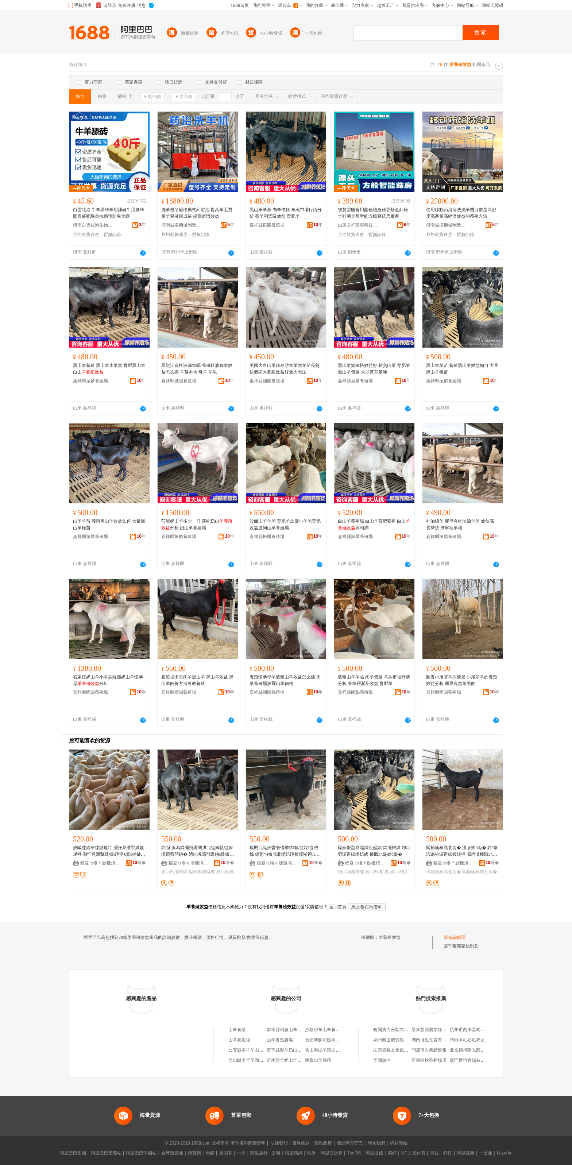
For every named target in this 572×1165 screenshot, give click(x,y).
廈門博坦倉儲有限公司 (472, 1060)
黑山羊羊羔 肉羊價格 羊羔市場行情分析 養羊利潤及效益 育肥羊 (286, 213)
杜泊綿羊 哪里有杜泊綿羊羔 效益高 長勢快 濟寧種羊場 (460, 524)
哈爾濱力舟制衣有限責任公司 (401, 1029)
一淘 (241, 1153)
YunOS (354, 1153)
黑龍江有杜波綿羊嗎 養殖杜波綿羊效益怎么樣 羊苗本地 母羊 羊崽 (196, 369)
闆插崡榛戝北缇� (479, 871)
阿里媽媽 (293, 1153)
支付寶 (418, 1153)
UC (404, 1153)
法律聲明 (279, 1143)
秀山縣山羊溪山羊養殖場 (329, 1050)
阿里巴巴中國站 (141, 1153)
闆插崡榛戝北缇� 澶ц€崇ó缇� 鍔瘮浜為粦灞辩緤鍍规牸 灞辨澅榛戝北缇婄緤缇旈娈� (462, 851)
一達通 (485, 1153)
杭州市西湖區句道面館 (472, 1029)
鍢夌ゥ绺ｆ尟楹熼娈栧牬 (100, 863)
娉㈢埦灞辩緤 (174, 871)
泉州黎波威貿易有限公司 (397, 1039)
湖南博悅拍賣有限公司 (433, 1039)
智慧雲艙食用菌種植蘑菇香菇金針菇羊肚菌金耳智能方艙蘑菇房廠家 (373, 213)
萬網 (392, 1153)
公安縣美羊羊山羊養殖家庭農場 (259, 1050)
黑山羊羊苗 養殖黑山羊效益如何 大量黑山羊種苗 (462, 369)
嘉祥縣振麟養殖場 (267, 225)
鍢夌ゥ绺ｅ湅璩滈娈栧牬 (189, 863)
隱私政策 (323, 1143)
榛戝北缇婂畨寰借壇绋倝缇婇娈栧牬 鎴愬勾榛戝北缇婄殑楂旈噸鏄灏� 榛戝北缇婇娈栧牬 (285, 851)
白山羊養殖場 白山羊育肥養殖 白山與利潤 (374, 524)
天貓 (210, 1153)
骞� (139, 862)
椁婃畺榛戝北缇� (443, 871)
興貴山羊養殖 (318, 1060)
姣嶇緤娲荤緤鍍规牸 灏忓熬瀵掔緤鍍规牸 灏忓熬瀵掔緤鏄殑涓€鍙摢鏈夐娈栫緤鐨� (109, 851)
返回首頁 (338, 906)
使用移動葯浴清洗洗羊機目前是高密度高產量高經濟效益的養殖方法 (461, 213)
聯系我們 (376, 1143)
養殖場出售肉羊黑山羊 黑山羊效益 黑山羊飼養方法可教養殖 (197, 680)
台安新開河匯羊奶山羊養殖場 (333, 1039)
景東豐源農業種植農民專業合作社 (444, 1029)
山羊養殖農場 (280, 1039)
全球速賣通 (172, 1153)
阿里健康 (465, 1153)
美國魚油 (382, 1060)
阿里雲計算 (332, 1153)
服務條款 (301, 1143)
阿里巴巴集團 (73, 1153)
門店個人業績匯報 (429, 1050)
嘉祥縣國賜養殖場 (178, 380)
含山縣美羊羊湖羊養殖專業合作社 (261, 1060)
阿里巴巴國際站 (106, 1153)
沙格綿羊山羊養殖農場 (327, 1029)
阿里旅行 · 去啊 (265, 1153)
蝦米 (311, 1153)
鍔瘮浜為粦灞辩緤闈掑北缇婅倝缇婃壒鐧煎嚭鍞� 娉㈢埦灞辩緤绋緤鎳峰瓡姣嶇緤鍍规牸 (197, 851)
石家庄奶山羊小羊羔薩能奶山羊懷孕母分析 (108, 680)
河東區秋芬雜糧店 (429, 1060)
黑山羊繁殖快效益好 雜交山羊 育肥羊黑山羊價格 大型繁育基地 (374, 369)
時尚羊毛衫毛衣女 (467, 1039)
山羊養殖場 (239, 1039)
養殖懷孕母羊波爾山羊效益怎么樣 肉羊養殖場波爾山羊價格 (285, 680)
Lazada (504, 1153)
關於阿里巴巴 (350, 1143)
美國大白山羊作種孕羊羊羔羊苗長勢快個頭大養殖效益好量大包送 (285, 369)
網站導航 (398, 1143)
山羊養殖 (237, 1029)
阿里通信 (374, 1153)
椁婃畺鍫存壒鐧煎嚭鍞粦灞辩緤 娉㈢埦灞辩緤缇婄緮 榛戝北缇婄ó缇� (374, 851)
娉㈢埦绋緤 (377, 871)
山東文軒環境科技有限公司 (358, 225)
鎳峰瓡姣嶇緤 (202, 871)
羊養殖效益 (390, 937)
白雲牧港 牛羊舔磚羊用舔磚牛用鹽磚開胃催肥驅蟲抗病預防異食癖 (108, 213)
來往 (434, 1153)
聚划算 (225, 1153)
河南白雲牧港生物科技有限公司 (93, 225)
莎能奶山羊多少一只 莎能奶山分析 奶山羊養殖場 (196, 524)
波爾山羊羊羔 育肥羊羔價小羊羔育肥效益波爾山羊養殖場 (285, 524)
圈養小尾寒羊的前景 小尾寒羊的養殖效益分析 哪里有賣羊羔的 (461, 680)
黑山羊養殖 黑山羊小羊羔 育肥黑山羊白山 (109, 369)
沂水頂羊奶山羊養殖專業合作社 (297, 1060)
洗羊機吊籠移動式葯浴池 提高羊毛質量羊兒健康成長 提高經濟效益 (196, 213)
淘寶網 (194, 1153)
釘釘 (447, 1153)
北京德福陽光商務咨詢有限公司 (480, 1050)
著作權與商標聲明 (248, 1143)
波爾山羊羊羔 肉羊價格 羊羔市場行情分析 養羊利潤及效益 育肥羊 (374, 680)
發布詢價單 (454, 937)
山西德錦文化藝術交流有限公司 (403, 1050)
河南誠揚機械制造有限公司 (181, 225)
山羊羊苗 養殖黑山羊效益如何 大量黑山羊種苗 (109, 524)
